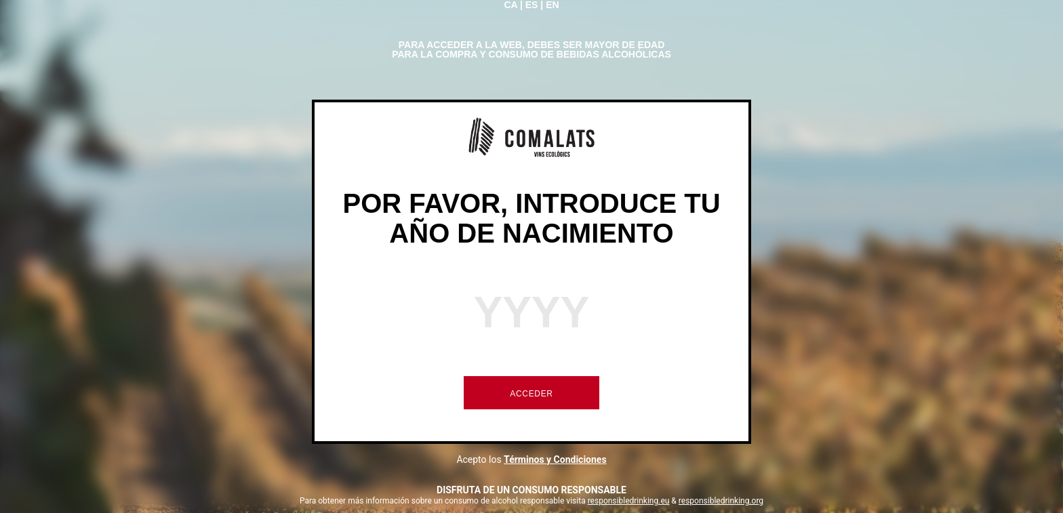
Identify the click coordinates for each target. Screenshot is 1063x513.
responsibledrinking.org (721, 501)
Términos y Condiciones (555, 459)
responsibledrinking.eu (629, 501)
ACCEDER (531, 393)
